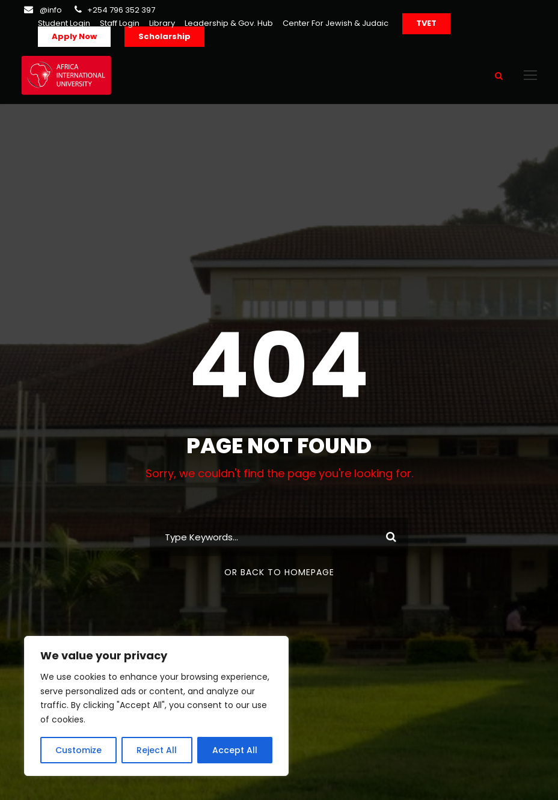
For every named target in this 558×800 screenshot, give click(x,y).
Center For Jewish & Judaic (335, 23)
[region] (156, 706)
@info (51, 10)
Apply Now (74, 36)
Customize (78, 750)
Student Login (64, 23)
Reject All (156, 750)
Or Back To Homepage (279, 572)
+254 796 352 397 (121, 10)
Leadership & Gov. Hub (229, 23)
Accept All (234, 750)
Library (162, 23)
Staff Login (120, 23)
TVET (426, 23)
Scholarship (164, 36)
